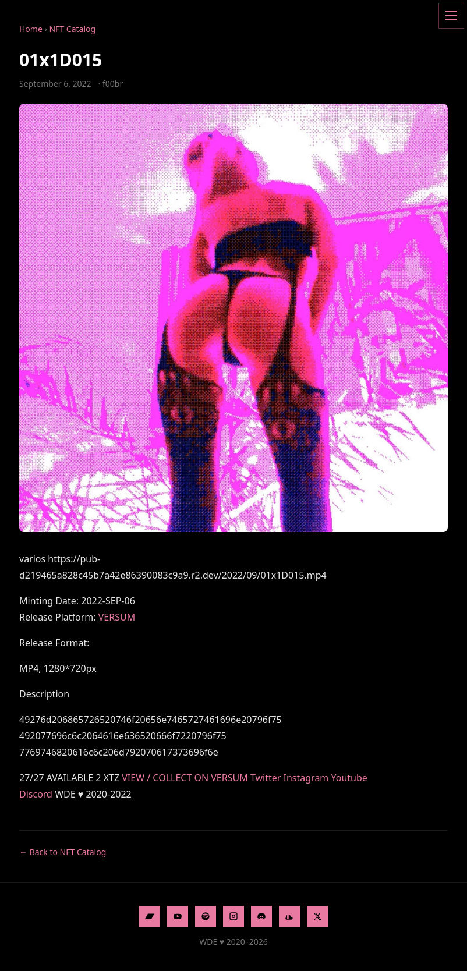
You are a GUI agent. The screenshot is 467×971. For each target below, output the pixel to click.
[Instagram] (233, 916)
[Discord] (261, 916)
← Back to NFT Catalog (62, 851)
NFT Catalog (72, 28)
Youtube (349, 777)
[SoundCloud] (289, 916)
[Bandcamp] (149, 916)
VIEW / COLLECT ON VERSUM (184, 777)
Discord (35, 794)
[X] (317, 916)
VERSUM (116, 617)
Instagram (306, 777)
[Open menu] (451, 16)
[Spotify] (205, 916)
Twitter (265, 777)
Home (31, 28)
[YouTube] (177, 916)
